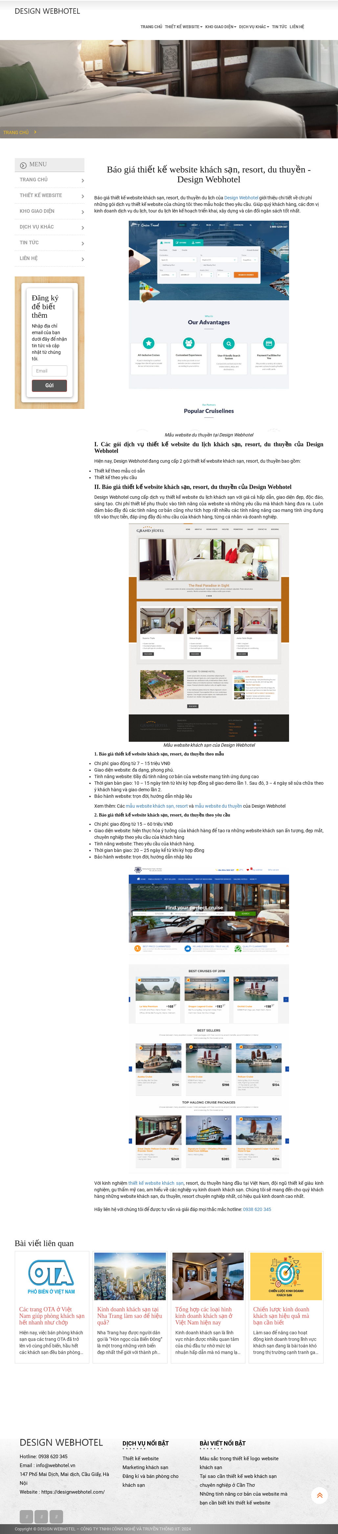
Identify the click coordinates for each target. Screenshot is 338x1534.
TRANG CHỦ (151, 27)
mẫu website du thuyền (218, 806)
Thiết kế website (141, 1459)
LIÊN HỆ (297, 27)
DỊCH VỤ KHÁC (254, 27)
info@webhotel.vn (55, 1465)
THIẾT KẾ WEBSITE (184, 27)
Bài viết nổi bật (223, 1443)
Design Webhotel (241, 197)
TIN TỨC (279, 27)
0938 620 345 (257, 1209)
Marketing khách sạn (145, 1467)
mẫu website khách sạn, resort (157, 806)
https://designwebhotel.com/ (73, 1492)
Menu (38, 164)
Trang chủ (16, 132)
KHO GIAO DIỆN (221, 27)
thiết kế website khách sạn (155, 1183)
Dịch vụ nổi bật (146, 1443)
